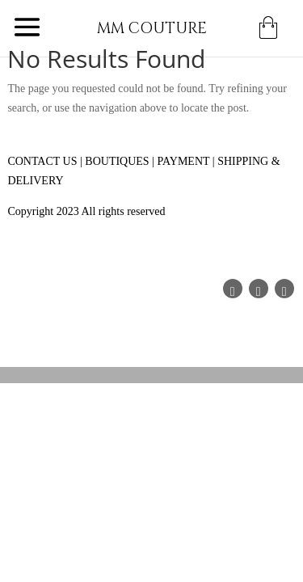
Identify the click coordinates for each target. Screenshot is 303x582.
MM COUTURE (152, 28)
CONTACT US (42, 161)
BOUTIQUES (117, 161)
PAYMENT (183, 161)
